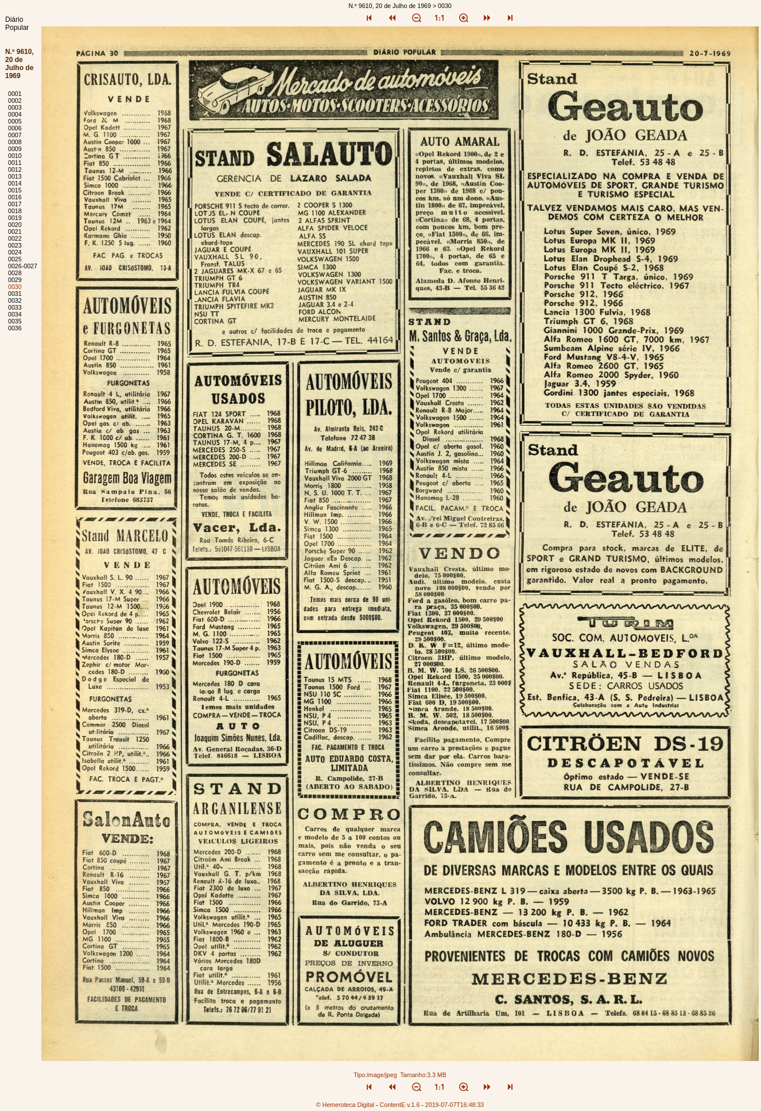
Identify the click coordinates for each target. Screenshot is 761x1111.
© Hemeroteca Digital (345, 1104)
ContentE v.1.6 (400, 1104)
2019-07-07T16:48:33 (454, 1104)
